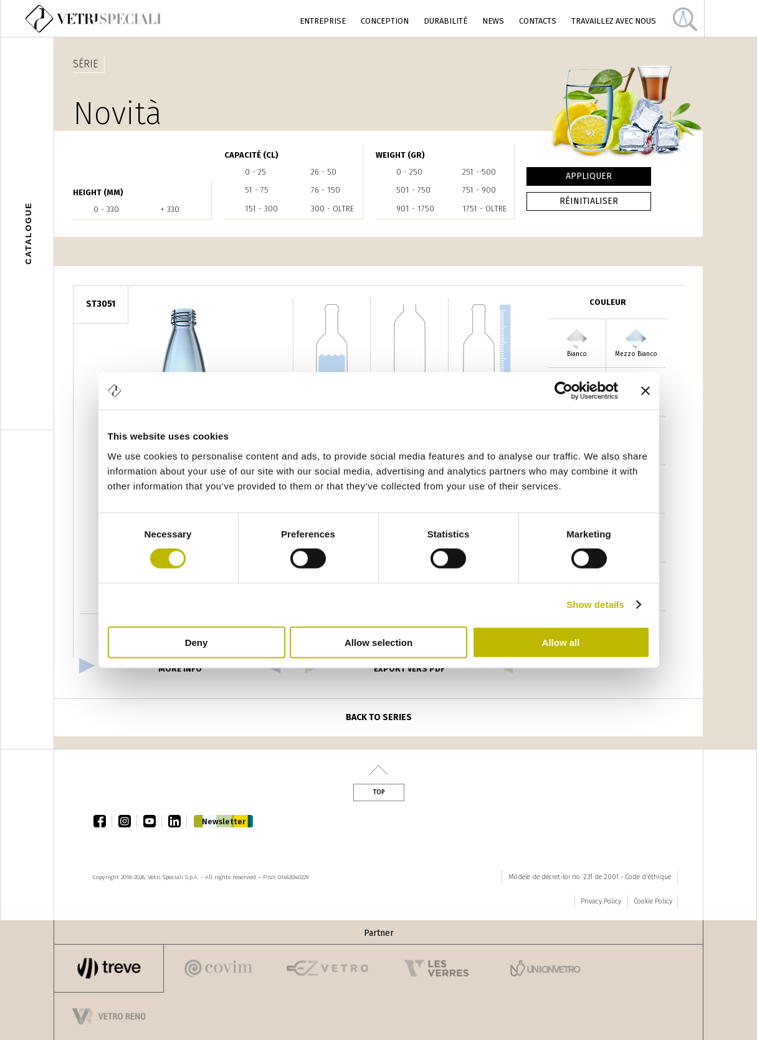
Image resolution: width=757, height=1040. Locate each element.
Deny (196, 642)
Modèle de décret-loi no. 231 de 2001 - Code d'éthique (589, 877)
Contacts (537, 21)
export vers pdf (409, 668)
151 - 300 (261, 208)
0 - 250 (409, 171)
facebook (102, 821)
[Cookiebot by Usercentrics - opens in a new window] (563, 391)
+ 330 (169, 209)
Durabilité (445, 21)
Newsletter (223, 821)
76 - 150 (325, 190)
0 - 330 (106, 209)
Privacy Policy (601, 901)
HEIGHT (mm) (98, 192)
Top (379, 792)
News (493, 21)
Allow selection (378, 642)
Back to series (379, 717)
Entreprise (323, 21)
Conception (385, 21)
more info (180, 668)
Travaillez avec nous (613, 21)
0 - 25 (255, 171)
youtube (152, 821)
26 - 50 (323, 171)
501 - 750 (413, 190)
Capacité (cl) (251, 155)
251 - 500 (479, 171)
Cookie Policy (653, 901)
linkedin (177, 821)
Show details (595, 604)
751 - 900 (479, 190)
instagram (127, 821)
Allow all (561, 642)
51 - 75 (257, 190)
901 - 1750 (415, 208)
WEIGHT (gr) (400, 155)
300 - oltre (332, 208)
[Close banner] (645, 391)
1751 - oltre (484, 208)
